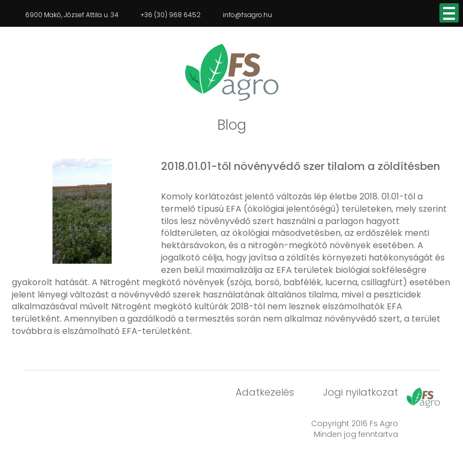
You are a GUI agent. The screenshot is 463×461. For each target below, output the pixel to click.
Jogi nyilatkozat (360, 392)
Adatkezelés (265, 392)
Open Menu (449, 13)
